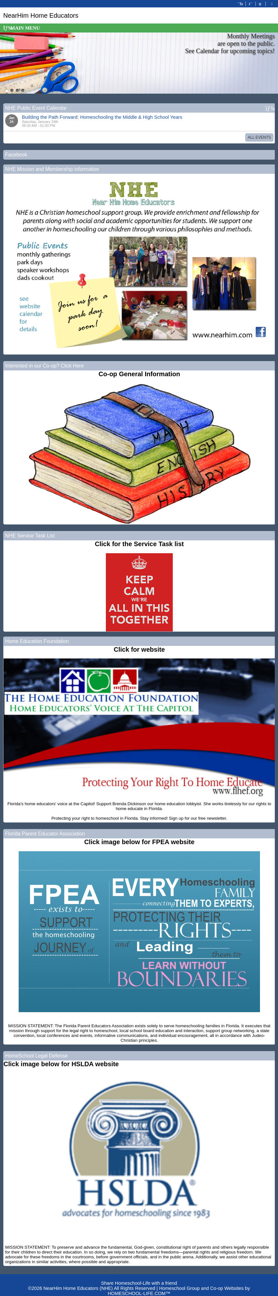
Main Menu (21, 28)
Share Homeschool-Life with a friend (139, 1283)
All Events (259, 137)
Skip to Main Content (139, 1278)
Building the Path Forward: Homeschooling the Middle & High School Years (102, 117)
